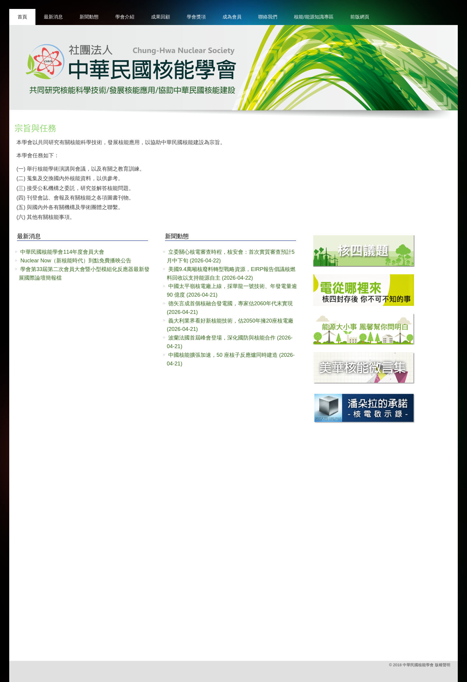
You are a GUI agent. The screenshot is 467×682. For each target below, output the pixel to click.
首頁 (22, 16)
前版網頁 (359, 16)
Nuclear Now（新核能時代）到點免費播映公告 (75, 261)
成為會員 (232, 16)
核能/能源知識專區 (313, 16)
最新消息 (53, 16)
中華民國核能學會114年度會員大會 (62, 252)
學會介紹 (124, 16)
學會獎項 (196, 16)
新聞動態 (89, 16)
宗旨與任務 (35, 128)
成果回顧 (160, 16)
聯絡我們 (267, 16)
